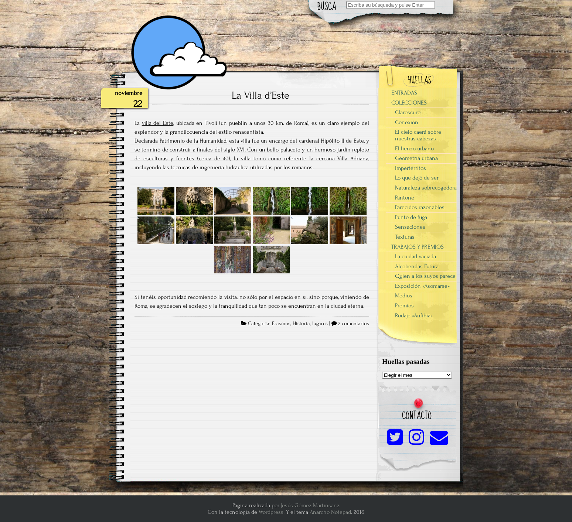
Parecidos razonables (420, 207)
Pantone (404, 197)
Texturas (405, 236)
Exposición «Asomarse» (422, 286)
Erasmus (281, 324)
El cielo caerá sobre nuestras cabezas (418, 135)
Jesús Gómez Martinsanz (310, 505)
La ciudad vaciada (415, 256)
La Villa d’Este (260, 95)
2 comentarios (353, 324)
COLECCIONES (409, 102)
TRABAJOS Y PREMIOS (417, 246)
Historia (301, 324)
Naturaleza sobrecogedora (426, 187)
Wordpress (271, 512)
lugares (320, 324)
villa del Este (157, 123)
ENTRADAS (404, 92)
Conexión (406, 122)
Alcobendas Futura (417, 266)
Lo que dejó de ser (417, 177)
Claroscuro (408, 112)
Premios (404, 305)
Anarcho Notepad (330, 512)
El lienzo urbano (414, 148)
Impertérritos (410, 168)
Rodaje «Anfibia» (414, 315)
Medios (403, 295)
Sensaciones (410, 227)
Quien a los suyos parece (425, 276)
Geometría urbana (416, 158)
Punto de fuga (411, 217)
